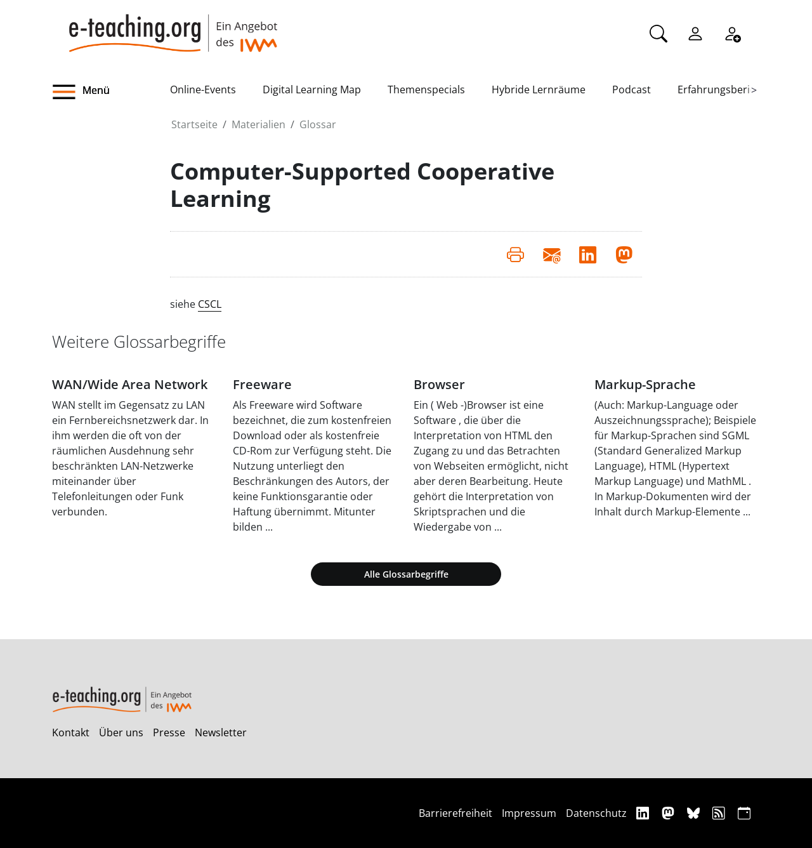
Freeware (262, 384)
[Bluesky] (695, 812)
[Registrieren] (732, 32)
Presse (169, 732)
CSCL (209, 304)
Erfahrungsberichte (724, 89)
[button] (111, 92)
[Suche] (658, 32)
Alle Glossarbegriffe (406, 574)
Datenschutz (596, 813)
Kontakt (70, 732)
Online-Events (203, 89)
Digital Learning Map (312, 89)
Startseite (194, 124)
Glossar (317, 124)
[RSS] (720, 812)
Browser (439, 384)
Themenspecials (426, 89)
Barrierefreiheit (455, 813)
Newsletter (221, 732)
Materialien (258, 124)
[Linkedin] (644, 812)
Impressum (529, 813)
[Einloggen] (695, 32)
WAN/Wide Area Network (129, 384)
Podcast (631, 89)
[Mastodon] (670, 812)
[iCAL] (744, 812)
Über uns (121, 732)
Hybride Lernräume (539, 89)
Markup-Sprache (645, 384)
